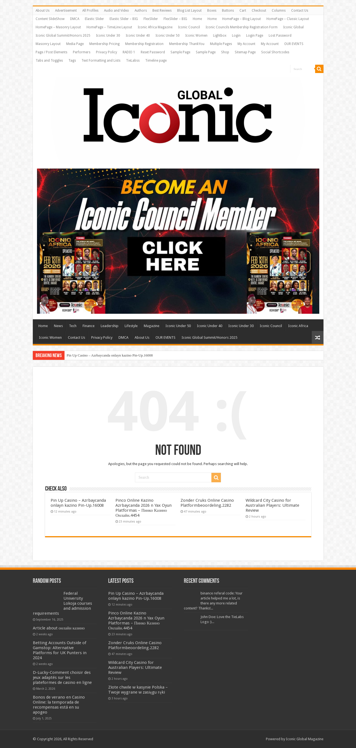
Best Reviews (162, 10)
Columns (279, 10)
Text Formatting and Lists (100, 60)
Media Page (75, 44)
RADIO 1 (129, 52)
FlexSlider (151, 19)
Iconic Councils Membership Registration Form (242, 27)
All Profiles (90, 10)
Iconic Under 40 (138, 35)
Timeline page (156, 60)
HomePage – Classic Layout (287, 19)
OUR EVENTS (293, 44)
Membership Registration (144, 44)
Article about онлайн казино (59, 628)
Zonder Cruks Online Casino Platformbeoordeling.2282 (207, 503)
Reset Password (153, 52)
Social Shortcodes (275, 52)
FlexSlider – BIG (175, 19)
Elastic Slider (94, 19)
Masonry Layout (48, 44)
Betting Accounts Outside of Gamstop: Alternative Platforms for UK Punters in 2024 (59, 650)
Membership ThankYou (186, 44)
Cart (242, 10)
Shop (225, 52)
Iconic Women (196, 35)
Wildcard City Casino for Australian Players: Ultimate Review (272, 505)
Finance (89, 326)
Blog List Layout (189, 10)
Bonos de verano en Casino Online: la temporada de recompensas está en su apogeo (59, 705)
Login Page (254, 35)
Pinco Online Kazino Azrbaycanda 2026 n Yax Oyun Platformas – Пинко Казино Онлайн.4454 (143, 508)
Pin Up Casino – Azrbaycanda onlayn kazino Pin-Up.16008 (110, 355)
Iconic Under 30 (108, 35)
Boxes (211, 10)
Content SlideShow (50, 19)
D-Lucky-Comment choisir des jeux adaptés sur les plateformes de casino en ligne (62, 677)
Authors (141, 10)
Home (197, 19)
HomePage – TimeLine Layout (109, 27)
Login (236, 35)
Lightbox (219, 35)
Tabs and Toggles (49, 60)
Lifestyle (131, 326)
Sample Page (180, 52)
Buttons (228, 10)
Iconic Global (293, 27)
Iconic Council (189, 27)
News (58, 326)
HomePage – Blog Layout (241, 19)
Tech (72, 326)
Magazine (151, 326)
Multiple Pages (221, 44)
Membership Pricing (104, 44)
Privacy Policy (106, 52)
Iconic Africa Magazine (155, 27)
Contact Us (299, 10)
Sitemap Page (245, 52)
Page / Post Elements (51, 52)
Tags (72, 60)
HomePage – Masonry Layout (58, 27)
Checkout (259, 10)
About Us (43, 10)
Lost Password (280, 35)
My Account (246, 44)
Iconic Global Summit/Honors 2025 (63, 35)
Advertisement (66, 10)
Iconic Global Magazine (304, 739)
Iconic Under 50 (167, 35)
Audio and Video (116, 10)
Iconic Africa (298, 326)
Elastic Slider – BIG (124, 19)
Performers (81, 52)
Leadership (109, 326)
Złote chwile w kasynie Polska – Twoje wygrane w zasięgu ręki (138, 690)
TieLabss (133, 60)
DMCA (74, 19)
